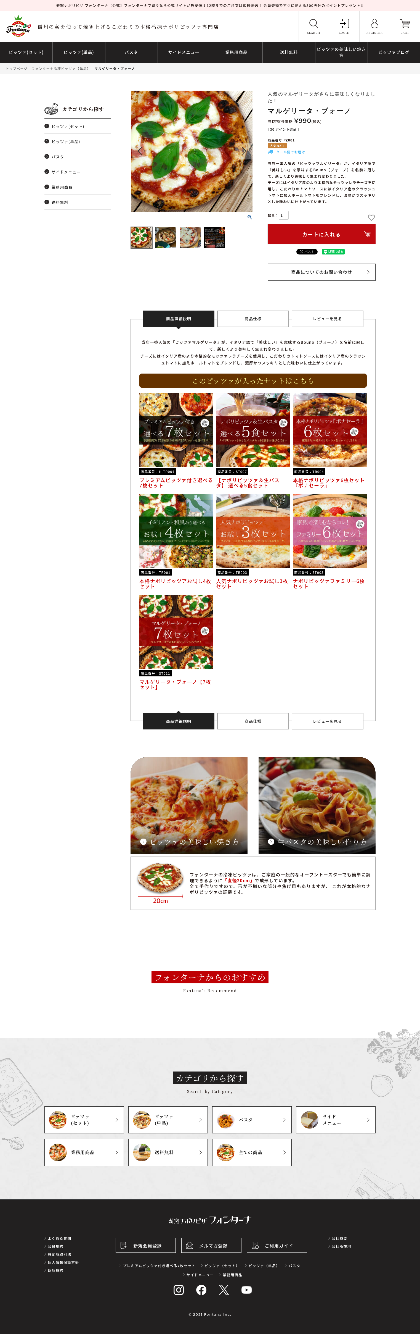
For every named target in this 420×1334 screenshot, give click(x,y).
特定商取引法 (59, 1254)
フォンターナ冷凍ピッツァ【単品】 (61, 68)
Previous (140, 151)
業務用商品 (62, 187)
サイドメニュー (66, 172)
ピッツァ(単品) (66, 141)
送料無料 (60, 202)
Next (243, 151)
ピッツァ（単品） (264, 1265)
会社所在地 (341, 1246)
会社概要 (339, 1238)
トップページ (17, 68)
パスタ (58, 156)
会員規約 (55, 1246)
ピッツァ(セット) (68, 126)
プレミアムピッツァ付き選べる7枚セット (159, 1265)
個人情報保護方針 (63, 1262)
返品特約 (55, 1270)
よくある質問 (59, 1238)
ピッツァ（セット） (222, 1265)
